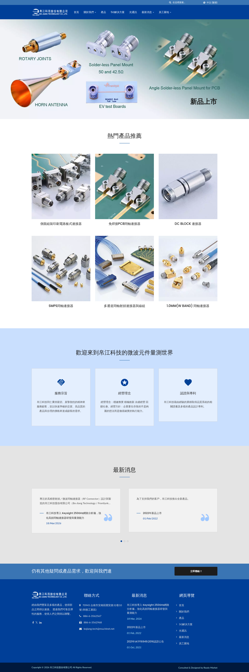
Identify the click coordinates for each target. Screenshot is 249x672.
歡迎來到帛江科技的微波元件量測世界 (124, 352)
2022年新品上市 (152, 513)
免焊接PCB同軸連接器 (124, 224)
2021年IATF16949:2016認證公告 (145, 641)
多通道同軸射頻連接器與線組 (124, 306)
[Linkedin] (40, 622)
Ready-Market (210, 667)
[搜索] (170, 2)
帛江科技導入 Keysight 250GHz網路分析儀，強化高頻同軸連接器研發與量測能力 (73, 515)
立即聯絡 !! (196, 570)
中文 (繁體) (212, 2)
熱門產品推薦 (124, 136)
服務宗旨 (61, 393)
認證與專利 (188, 393)
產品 (104, 12)
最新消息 (148, 12)
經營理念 (124, 393)
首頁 (77, 12)
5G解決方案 (118, 12)
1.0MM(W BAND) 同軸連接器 (188, 306)
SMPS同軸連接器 (61, 306)
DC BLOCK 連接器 (188, 224)
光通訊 (134, 12)
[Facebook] (33, 622)
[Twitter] (36, 622)
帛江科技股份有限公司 (61, 666)
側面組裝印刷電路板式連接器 (61, 224)
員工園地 (165, 12)
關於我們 (90, 12)
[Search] (187, 2)
